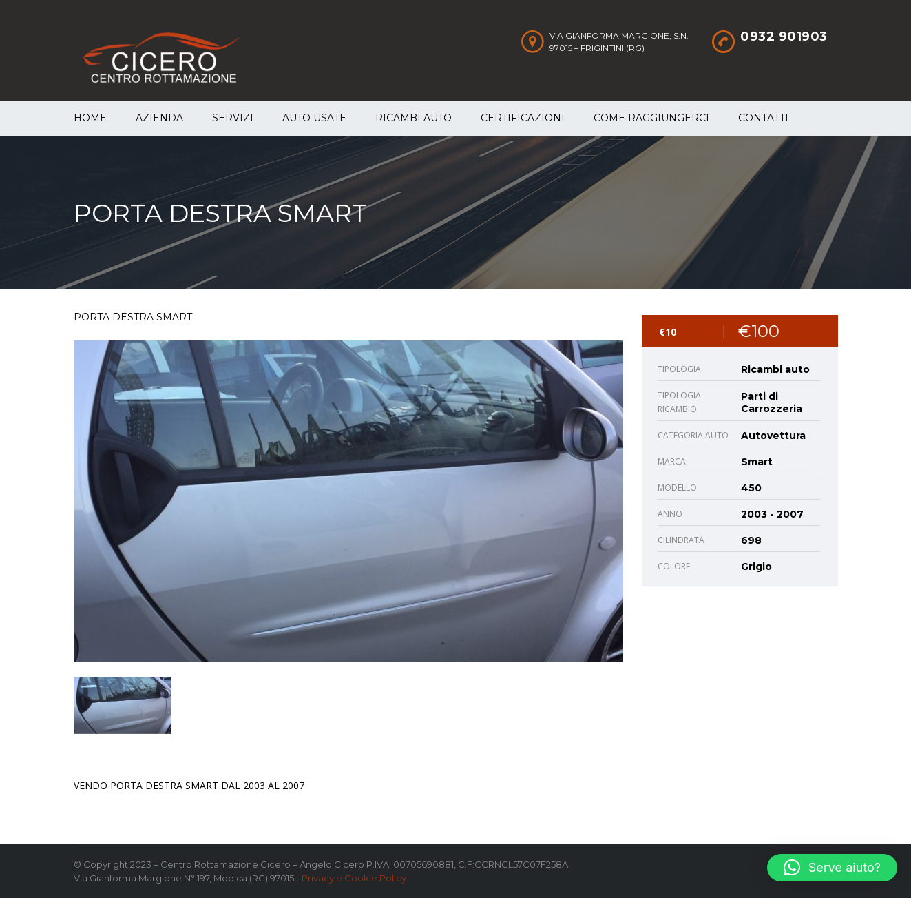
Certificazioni (523, 118)
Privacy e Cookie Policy (354, 878)
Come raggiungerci (651, 118)
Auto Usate (314, 118)
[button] (832, 867)
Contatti (763, 118)
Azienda (159, 118)
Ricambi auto (413, 118)
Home (90, 118)
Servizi (232, 118)
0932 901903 (784, 36)
